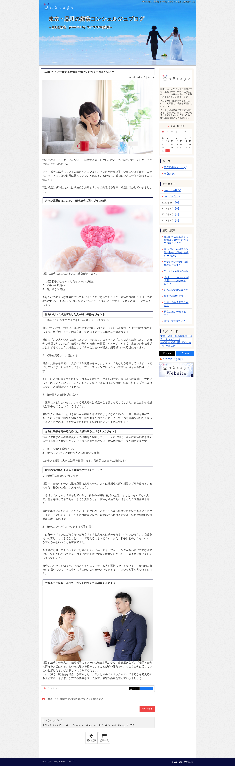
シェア (136, 689)
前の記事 (92, 737)
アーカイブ (168, 183)
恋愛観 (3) (169, 173)
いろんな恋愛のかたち (176, 289)
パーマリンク (52, 688)
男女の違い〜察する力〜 (175, 313)
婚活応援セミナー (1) (175, 167)
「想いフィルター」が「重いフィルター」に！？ (176, 280)
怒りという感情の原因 (176, 271)
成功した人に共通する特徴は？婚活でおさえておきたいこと (176, 239)
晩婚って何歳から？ (175, 321)
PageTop (145, 709)
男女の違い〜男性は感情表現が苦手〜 (176, 263)
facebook (146, 688)
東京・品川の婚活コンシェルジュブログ (118, 22)
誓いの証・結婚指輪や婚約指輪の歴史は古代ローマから (176, 252)
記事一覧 (104, 740)
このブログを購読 (172, 359)
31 (167, 150)
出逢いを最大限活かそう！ (176, 304)
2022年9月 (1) (172, 196)
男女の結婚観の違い (175, 296)
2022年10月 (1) (172, 190)
